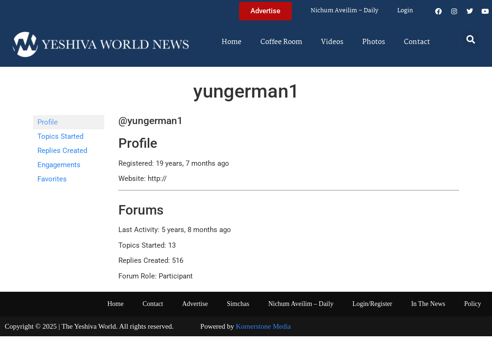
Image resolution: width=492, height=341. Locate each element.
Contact (417, 42)
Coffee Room (281, 42)
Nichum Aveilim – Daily (344, 11)
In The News (428, 303)
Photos (373, 42)
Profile (47, 122)
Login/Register (372, 303)
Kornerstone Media (263, 326)
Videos (332, 42)
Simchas (238, 303)
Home (232, 42)
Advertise (194, 303)
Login (405, 11)
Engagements (59, 165)
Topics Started (60, 136)
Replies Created (62, 150)
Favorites (52, 179)
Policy (472, 303)
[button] (471, 39)
